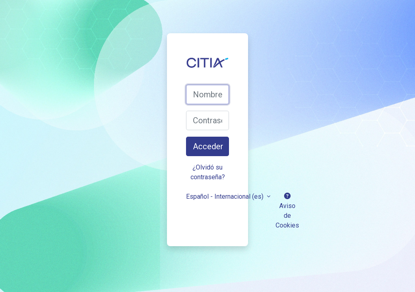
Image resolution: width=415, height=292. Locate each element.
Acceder (208, 146)
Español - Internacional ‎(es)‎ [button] (225, 196)
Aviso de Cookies (287, 211)
